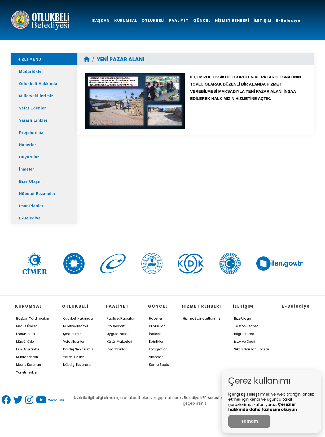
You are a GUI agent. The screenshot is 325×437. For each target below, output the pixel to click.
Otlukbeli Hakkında (38, 84)
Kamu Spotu (159, 364)
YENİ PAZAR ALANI (120, 59)
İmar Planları (32, 206)
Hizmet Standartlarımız (201, 318)
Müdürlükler (31, 71)
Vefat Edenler (32, 108)
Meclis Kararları (28, 364)
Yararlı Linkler (33, 120)
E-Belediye (30, 218)
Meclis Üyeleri (26, 326)
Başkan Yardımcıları (32, 318)
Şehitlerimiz (72, 334)
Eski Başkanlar (27, 349)
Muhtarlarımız (27, 357)
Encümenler (25, 334)
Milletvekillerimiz (36, 96)
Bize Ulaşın (30, 181)
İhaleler (26, 169)
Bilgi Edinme (244, 334)
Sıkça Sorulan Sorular (251, 349)
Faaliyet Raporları (121, 318)
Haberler (27, 145)
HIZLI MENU (29, 59)
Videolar (155, 357)
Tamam (249, 421)
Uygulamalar (118, 334)
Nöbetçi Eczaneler (37, 194)
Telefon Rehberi (246, 326)
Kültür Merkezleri (119, 341)
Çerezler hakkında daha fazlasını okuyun (262, 407)
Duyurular (29, 157)
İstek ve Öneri (244, 341)
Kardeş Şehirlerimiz (78, 349)
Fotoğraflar (158, 349)
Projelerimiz (31, 132)
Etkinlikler (156, 341)
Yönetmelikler (26, 372)
